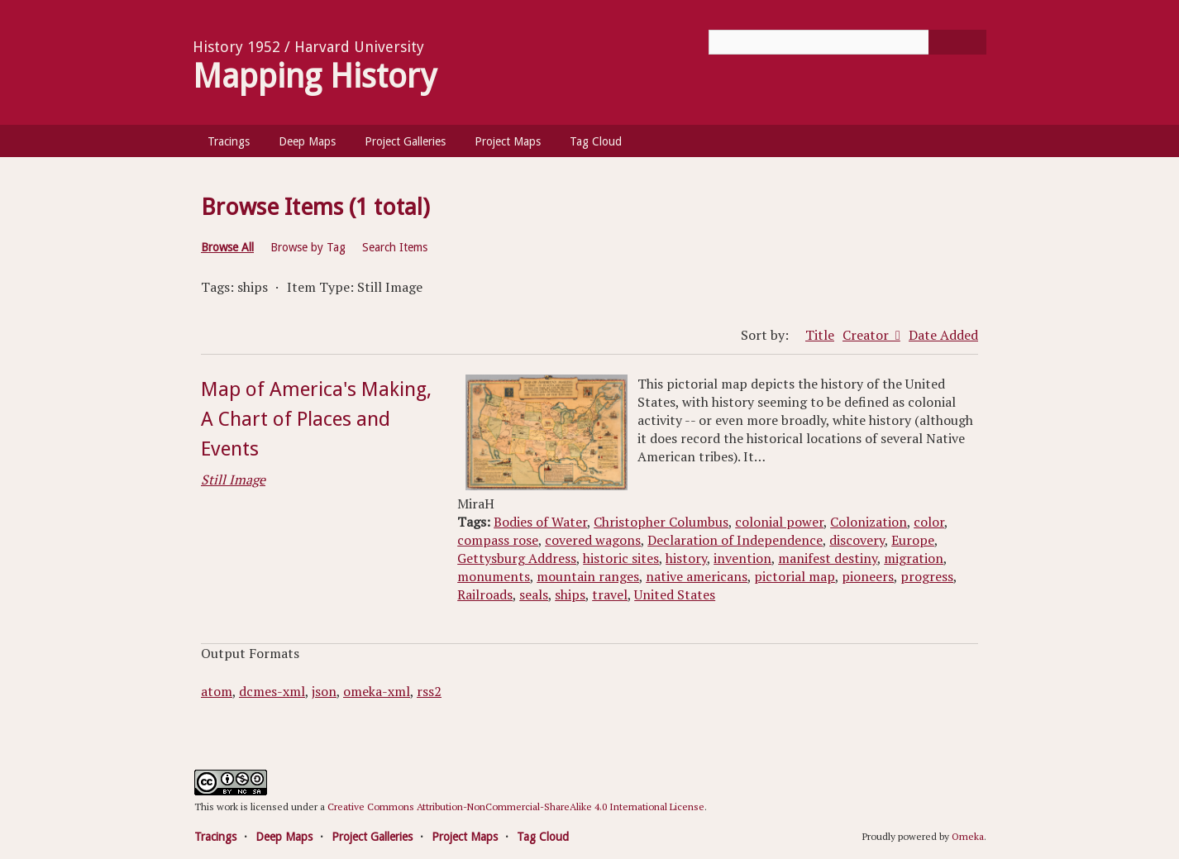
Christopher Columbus (661, 522)
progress (926, 576)
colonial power (779, 522)
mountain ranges (588, 576)
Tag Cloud (596, 141)
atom (216, 691)
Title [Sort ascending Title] (819, 335)
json (324, 691)
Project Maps (508, 141)
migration (913, 558)
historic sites (621, 558)
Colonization (868, 522)
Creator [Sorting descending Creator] (867, 335)
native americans (696, 576)
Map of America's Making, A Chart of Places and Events (316, 419)
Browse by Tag (308, 247)
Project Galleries (405, 141)
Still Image (233, 479)
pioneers (868, 576)
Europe (912, 540)
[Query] (847, 42)
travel (610, 594)
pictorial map (794, 576)
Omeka (968, 836)
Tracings (229, 141)
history (686, 558)
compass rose (497, 540)
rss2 (429, 691)
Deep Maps (307, 141)
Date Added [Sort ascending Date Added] (943, 335)
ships (570, 594)
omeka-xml (376, 691)
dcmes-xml (272, 691)
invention (742, 558)
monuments (493, 576)
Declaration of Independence (735, 540)
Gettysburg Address (516, 558)
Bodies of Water (540, 522)
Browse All (227, 247)
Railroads (485, 594)
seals (533, 594)
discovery (857, 540)
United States (674, 594)
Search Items (394, 247)
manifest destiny (827, 558)
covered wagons (593, 540)
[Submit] (957, 42)
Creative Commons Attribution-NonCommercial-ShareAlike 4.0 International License (515, 806)
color (929, 522)
